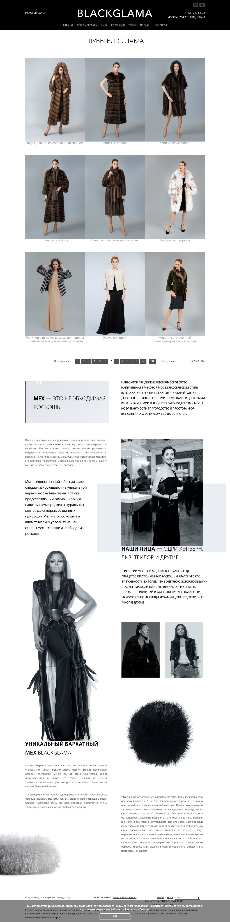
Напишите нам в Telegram (195, 4)
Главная (68, 25)
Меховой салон (35, 13)
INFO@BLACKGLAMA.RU (124, 897)
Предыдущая (61, 361)
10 (128, 361)
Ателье (160, 897)
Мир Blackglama (87, 25)
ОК (115, 916)
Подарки (145, 25)
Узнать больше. (140, 909)
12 (143, 361)
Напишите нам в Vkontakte (202, 4)
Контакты (161, 25)
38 (152, 361)
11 (135, 361)
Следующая (168, 361)
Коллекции (118, 25)
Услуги (132, 25)
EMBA (104, 25)
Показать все (197, 361)
